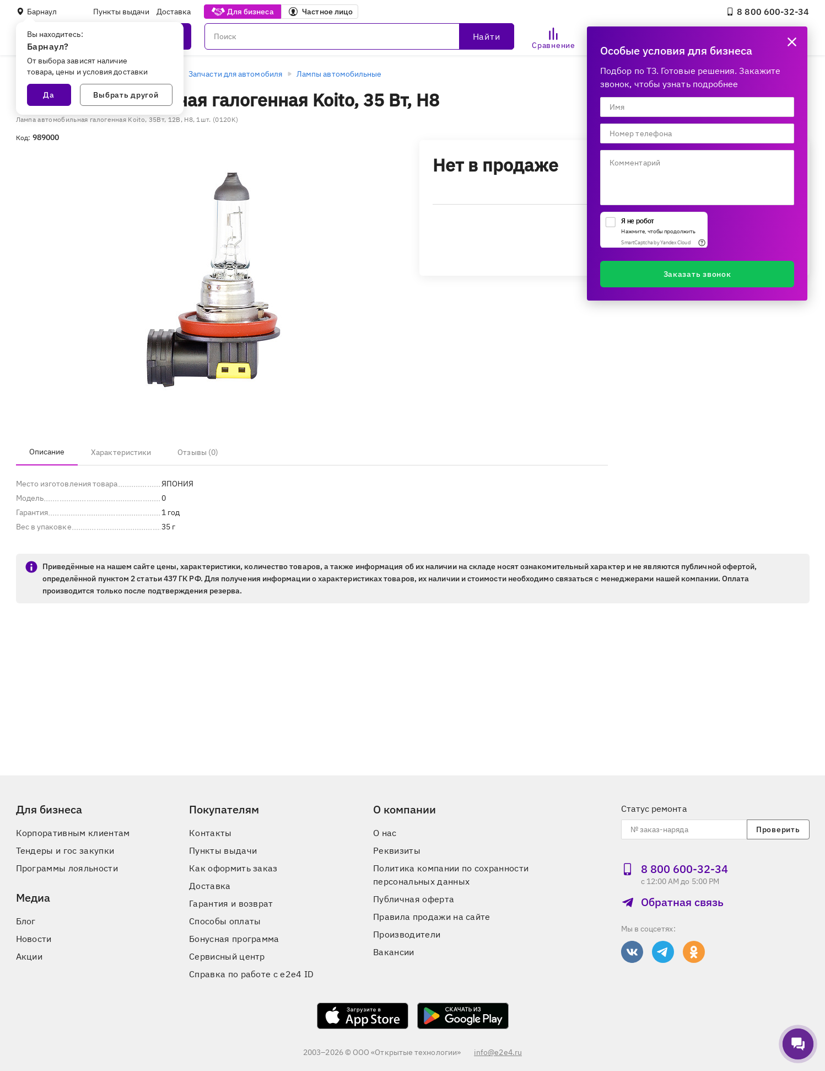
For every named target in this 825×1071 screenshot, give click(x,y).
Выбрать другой (125, 95)
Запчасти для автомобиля (235, 74)
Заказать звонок (697, 274)
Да (48, 95)
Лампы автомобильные (339, 74)
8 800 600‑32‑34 (767, 11)
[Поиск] (359, 36)
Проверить (778, 829)
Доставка (174, 12)
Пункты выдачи (121, 12)
